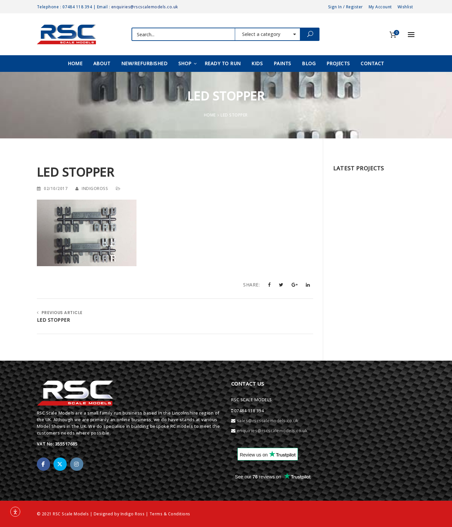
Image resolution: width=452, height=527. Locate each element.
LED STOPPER (53, 320)
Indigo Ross (133, 513)
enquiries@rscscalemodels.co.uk (144, 6)
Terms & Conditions (169, 513)
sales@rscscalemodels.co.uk (267, 421)
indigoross (95, 188)
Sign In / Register (345, 6)
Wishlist (405, 6)
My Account (380, 6)
